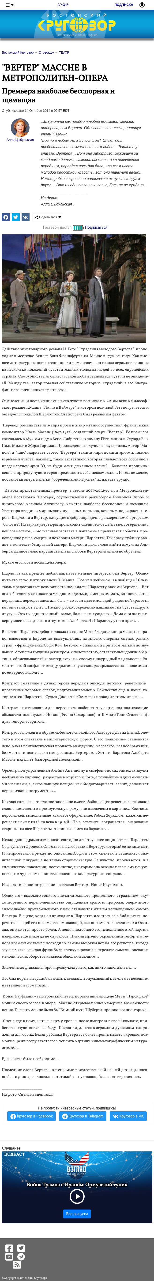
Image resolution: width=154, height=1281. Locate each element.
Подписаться (96, 227)
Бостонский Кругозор (31, 1278)
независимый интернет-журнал (77, 35)
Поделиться (45, 217)
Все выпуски (77, 1214)
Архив (62, 5)
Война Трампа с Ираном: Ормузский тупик (77, 1185)
